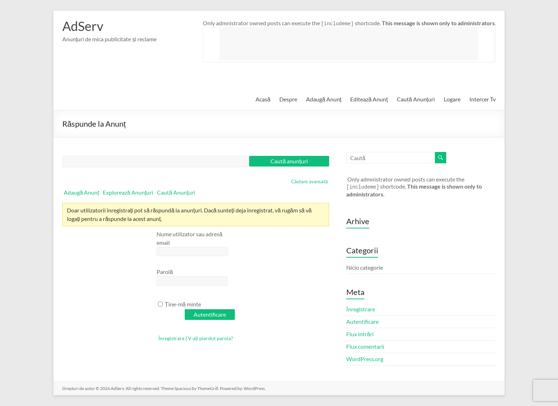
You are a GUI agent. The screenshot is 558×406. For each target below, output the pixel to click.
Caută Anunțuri (416, 99)
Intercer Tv (482, 99)
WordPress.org (364, 358)
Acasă (263, 99)
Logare (452, 99)
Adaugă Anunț (323, 99)
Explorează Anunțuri (128, 192)
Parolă (165, 271)
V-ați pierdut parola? (210, 338)
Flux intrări (360, 334)
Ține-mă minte (179, 304)
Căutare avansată (309, 181)
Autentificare (362, 321)
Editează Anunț (369, 99)
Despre (288, 99)
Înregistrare (171, 338)
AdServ (82, 26)
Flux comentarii (365, 346)
